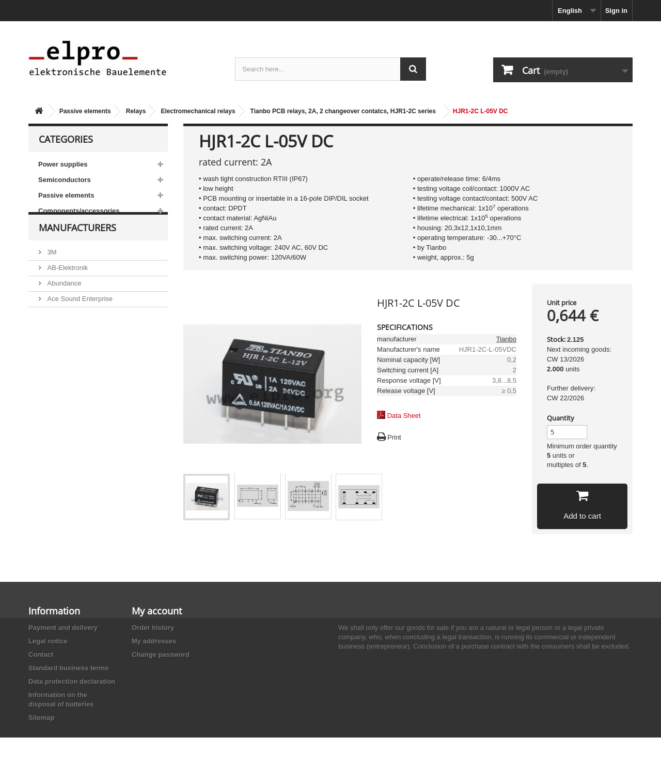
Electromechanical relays (198, 111)
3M (51, 270)
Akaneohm (62, 363)
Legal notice (48, 641)
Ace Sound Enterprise (79, 316)
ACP (53, 332)
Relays (136, 111)
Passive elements (85, 111)
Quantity (560, 418)
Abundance (63, 301)
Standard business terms (68, 668)
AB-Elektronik (66, 285)
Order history (153, 627)
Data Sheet (404, 415)
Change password (161, 654)
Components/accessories (79, 211)
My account (157, 611)
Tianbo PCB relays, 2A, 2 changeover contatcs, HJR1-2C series (343, 111)
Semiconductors (64, 180)
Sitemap (41, 717)
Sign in (616, 10)
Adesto (56, 347)
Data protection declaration (71, 681)
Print (394, 437)
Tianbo (506, 339)
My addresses (154, 641)
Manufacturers (77, 249)
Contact (40, 654)
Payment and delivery (63, 627)
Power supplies (62, 164)
